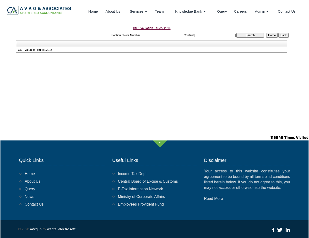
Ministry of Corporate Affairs (138, 197)
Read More (216, 199)
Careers (240, 11)
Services (138, 11)
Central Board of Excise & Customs (145, 181)
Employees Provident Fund (138, 204)
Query (222, 11)
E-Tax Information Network (137, 189)
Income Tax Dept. (130, 174)
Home (93, 11)
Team (159, 11)
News (27, 197)
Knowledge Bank (190, 11)
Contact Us (287, 11)
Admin (262, 11)
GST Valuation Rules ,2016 (35, 50)
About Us (112, 11)
